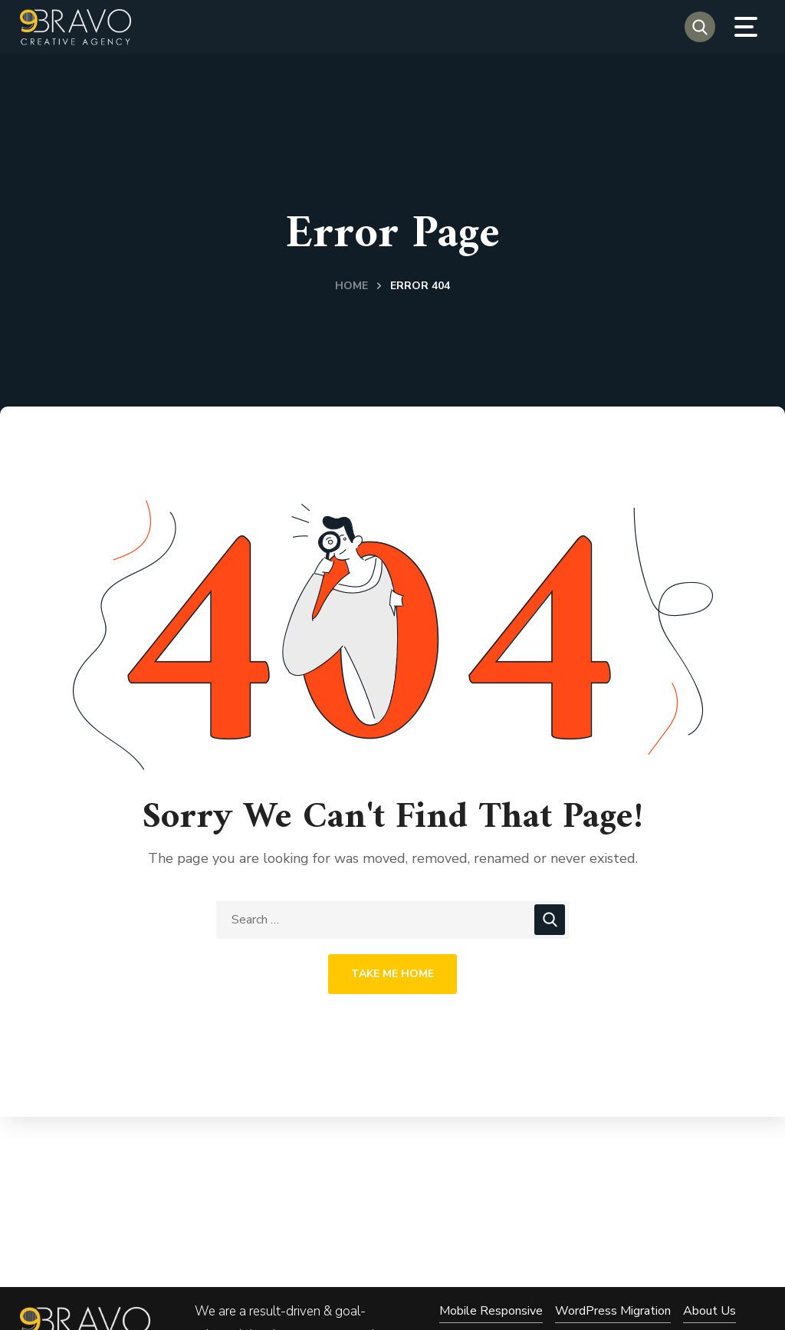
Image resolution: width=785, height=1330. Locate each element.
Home (351, 285)
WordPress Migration (613, 1310)
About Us (709, 1310)
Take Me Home (392, 973)
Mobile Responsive (491, 1310)
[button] (700, 27)
